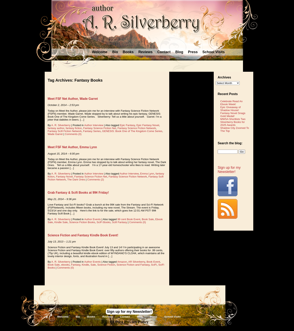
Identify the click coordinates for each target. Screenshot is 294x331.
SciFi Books (103, 222)
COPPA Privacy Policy (129, 322)
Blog (179, 52)
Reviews (145, 52)
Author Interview (93, 125)
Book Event (153, 261)
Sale (93, 264)
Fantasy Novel (64, 176)
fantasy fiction (74, 128)
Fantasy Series (92, 131)
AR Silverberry (136, 261)
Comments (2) (95, 179)
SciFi (154, 264)
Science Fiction (106, 264)
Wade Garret (55, 134)
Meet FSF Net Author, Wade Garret (73, 98)
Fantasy (75, 264)
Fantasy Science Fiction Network (136, 128)
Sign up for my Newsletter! (229, 170)
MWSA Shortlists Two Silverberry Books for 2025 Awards (232, 122)
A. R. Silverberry (61, 125)
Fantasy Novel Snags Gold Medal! (232, 115)
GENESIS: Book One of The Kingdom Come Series (132, 131)
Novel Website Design (176, 328)
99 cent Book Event (128, 219)
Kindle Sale (61, 222)
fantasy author (56, 128)
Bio (115, 52)
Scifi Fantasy (119, 222)
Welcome (100, 52)
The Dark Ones (76, 179)
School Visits (213, 52)
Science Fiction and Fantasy (133, 264)
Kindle (85, 264)
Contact (164, 52)
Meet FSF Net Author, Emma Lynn (72, 147)
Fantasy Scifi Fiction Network (65, 131)
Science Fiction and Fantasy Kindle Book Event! (83, 235)
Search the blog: (230, 143)
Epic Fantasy (127, 125)
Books (128, 52)
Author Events (92, 219)
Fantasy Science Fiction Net (99, 128)
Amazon (122, 261)
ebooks (65, 264)
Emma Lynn (147, 173)
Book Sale (148, 219)
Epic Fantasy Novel (147, 125)
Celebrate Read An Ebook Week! (231, 103)
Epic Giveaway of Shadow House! (230, 109)
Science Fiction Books (82, 222)
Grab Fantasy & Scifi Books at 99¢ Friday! (78, 192)
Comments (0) (73, 134)
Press (193, 52)
